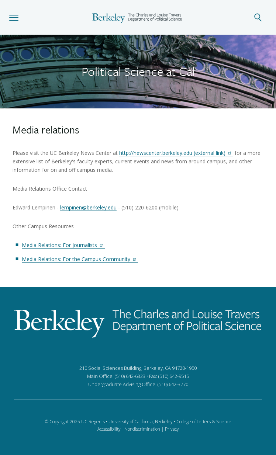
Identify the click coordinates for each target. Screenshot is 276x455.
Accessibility (109, 429)
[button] (13, 17)
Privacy (172, 429)
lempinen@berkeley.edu (88, 207)
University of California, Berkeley (140, 421)
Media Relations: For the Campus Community (80, 259)
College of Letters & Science (203, 421)
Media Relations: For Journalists (63, 245)
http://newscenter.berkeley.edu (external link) (176, 152)
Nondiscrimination (142, 429)
